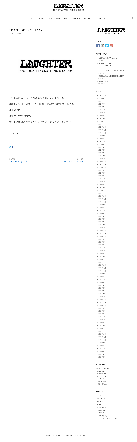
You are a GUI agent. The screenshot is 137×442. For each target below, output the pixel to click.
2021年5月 (101, 147)
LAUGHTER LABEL (104, 374)
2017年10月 (102, 271)
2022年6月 (101, 110)
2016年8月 (101, 311)
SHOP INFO (88, 18)
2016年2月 (101, 328)
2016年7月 (101, 314)
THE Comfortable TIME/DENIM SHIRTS (111, 76)
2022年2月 (101, 121)
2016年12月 (102, 299)
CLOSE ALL (108, 368)
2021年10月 (102, 133)
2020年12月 (102, 161)
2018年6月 (101, 248)
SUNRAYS (101, 413)
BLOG (66, 18)
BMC (100, 396)
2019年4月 (101, 219)
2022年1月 (101, 124)
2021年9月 (101, 136)
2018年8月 (101, 242)
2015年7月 (101, 348)
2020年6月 (101, 179)
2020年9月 (101, 170)
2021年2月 (101, 156)
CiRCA (100, 401)
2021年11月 (102, 130)
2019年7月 (101, 210)
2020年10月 (102, 167)
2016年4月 (101, 322)
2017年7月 (101, 279)
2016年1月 (101, 331)
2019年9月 (101, 205)
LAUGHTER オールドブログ (107, 419)
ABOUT (42, 18)
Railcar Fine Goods (104, 379)
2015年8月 (101, 345)
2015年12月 (102, 334)
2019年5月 (101, 216)
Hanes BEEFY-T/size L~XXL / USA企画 (111, 71)
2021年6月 (101, 144)
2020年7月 (101, 176)
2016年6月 (101, 317)
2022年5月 (101, 113)
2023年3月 (101, 98)
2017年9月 (101, 274)
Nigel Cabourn (102, 384)
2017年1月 (101, 297)
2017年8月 (101, 276)
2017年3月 (101, 291)
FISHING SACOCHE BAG (73, 161)
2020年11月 (102, 164)
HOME (33, 18)
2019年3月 (101, 222)
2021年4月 (101, 150)
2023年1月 (101, 101)
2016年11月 (102, 302)
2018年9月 (101, 239)
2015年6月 (101, 351)
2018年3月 (101, 256)
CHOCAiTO (102, 398)
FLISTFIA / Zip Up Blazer (18, 161)
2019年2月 (101, 225)
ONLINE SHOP (101, 18)
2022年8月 (101, 107)
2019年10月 (102, 202)
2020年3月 (101, 187)
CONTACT (76, 18)
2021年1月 (101, 159)
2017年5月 (101, 285)
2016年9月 (101, 308)
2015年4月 (101, 357)
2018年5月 (101, 251)
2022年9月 (101, 104)
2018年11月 (102, 233)
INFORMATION (54, 18)
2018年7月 (101, 245)
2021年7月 (101, 141)
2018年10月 (102, 236)
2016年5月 (101, 320)
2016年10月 (102, 305)
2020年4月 (101, 184)
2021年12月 (102, 127)
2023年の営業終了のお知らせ (108, 58)
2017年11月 (102, 268)
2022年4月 (101, 115)
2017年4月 (101, 288)
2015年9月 (101, 343)
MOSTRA (101, 410)
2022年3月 (101, 118)
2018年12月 (102, 230)
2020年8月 (101, 173)
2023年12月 (102, 95)
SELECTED (102, 376)
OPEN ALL (99, 368)
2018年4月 (101, 253)
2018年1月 (101, 262)
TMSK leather (102, 381)
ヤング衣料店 (102, 416)
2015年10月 (102, 340)
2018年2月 (101, 259)
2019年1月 (101, 228)
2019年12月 (102, 196)
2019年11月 (102, 199)
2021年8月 (101, 138)
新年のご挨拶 (103, 81)
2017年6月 (101, 282)
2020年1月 (101, 193)
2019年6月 (101, 213)
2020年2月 (101, 190)
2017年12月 (102, 265)
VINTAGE (101, 371)
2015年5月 (101, 354)
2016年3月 (101, 325)
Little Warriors (102, 407)
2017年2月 (101, 294)
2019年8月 (101, 207)
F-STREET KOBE (104, 404)
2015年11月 (102, 337)
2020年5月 (101, 182)
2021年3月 (101, 153)
